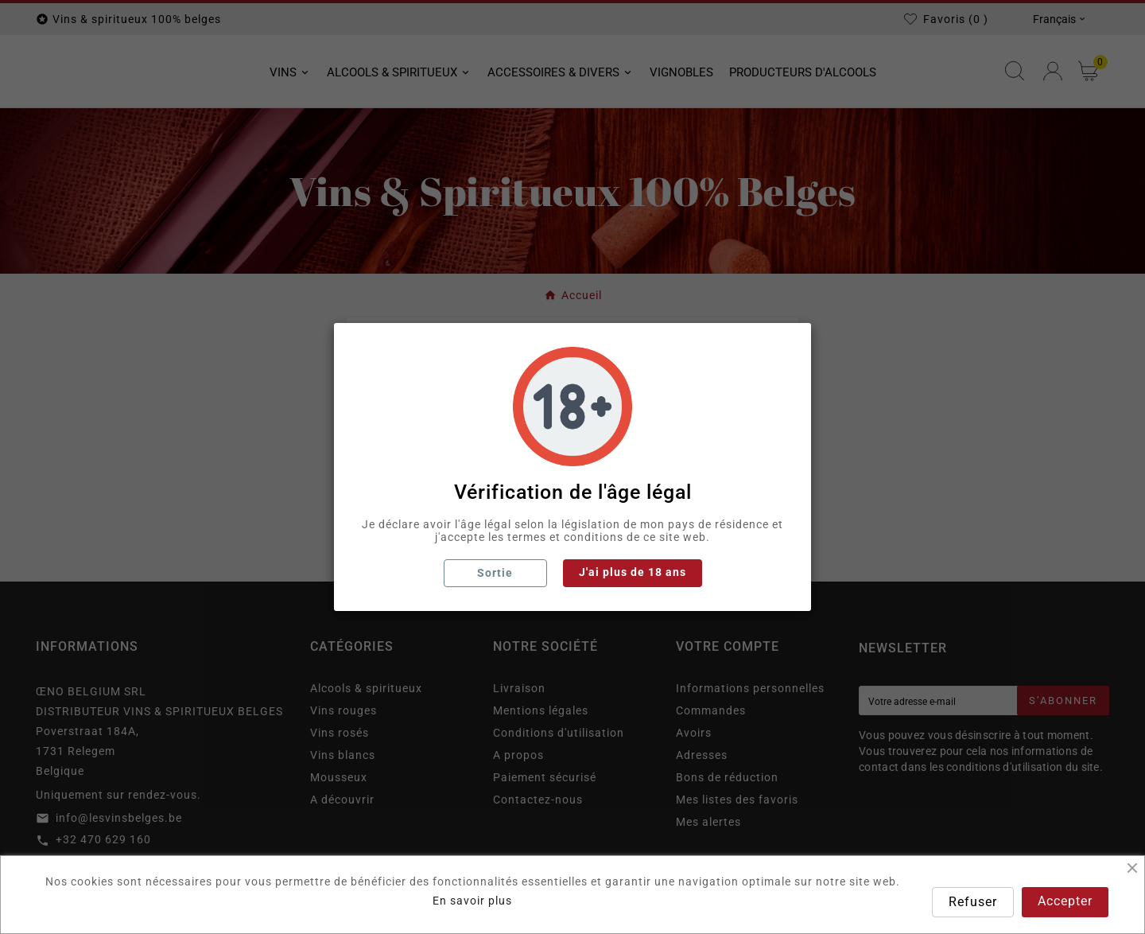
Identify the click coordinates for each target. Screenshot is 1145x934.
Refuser (973, 901)
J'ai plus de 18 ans (632, 572)
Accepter (1065, 901)
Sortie (495, 572)
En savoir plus (472, 900)
